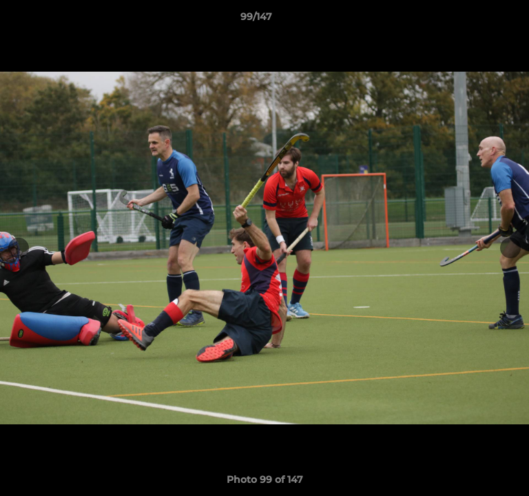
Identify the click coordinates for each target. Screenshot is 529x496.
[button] (479, 20)
